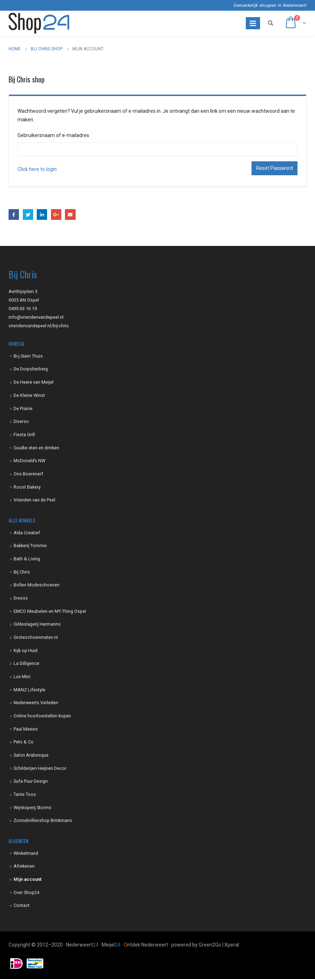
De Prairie (23, 408)
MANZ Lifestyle (29, 689)
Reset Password (274, 168)
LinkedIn (42, 214)
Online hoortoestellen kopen (42, 715)
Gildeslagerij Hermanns (37, 624)
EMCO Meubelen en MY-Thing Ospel (50, 611)
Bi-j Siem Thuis (28, 356)
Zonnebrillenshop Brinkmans (43, 820)
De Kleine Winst (29, 395)
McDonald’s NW (29, 460)
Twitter (28, 214)
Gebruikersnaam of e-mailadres (53, 135)
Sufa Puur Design (31, 781)
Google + (56, 214)
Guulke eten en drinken (36, 447)
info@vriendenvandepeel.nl (36, 317)
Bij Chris (22, 572)
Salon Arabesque (31, 755)
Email (70, 214)
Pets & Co (24, 742)
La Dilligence (26, 663)
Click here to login (37, 169)
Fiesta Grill (24, 434)
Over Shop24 (26, 892)
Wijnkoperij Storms (32, 807)
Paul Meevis (26, 729)
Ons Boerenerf (28, 473)
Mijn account (27, 879)
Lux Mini (22, 676)
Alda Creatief (27, 532)
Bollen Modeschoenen (37, 584)
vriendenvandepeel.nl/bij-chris (39, 325)
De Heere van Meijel (34, 382)
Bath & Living (27, 558)
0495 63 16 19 (23, 308)
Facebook (14, 214)
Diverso (21, 421)
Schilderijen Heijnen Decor (40, 768)
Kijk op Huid (25, 650)
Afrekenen (24, 866)
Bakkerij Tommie (30, 545)
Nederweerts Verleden (36, 702)
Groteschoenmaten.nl (36, 637)
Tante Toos (25, 794)
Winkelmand (26, 853)
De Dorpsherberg (31, 369)
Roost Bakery (27, 487)
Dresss (21, 598)
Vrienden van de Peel (34, 500)
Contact (22, 905)
